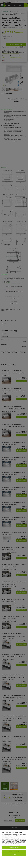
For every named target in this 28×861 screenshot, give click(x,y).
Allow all (14, 854)
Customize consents (14, 851)
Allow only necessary (14, 847)
